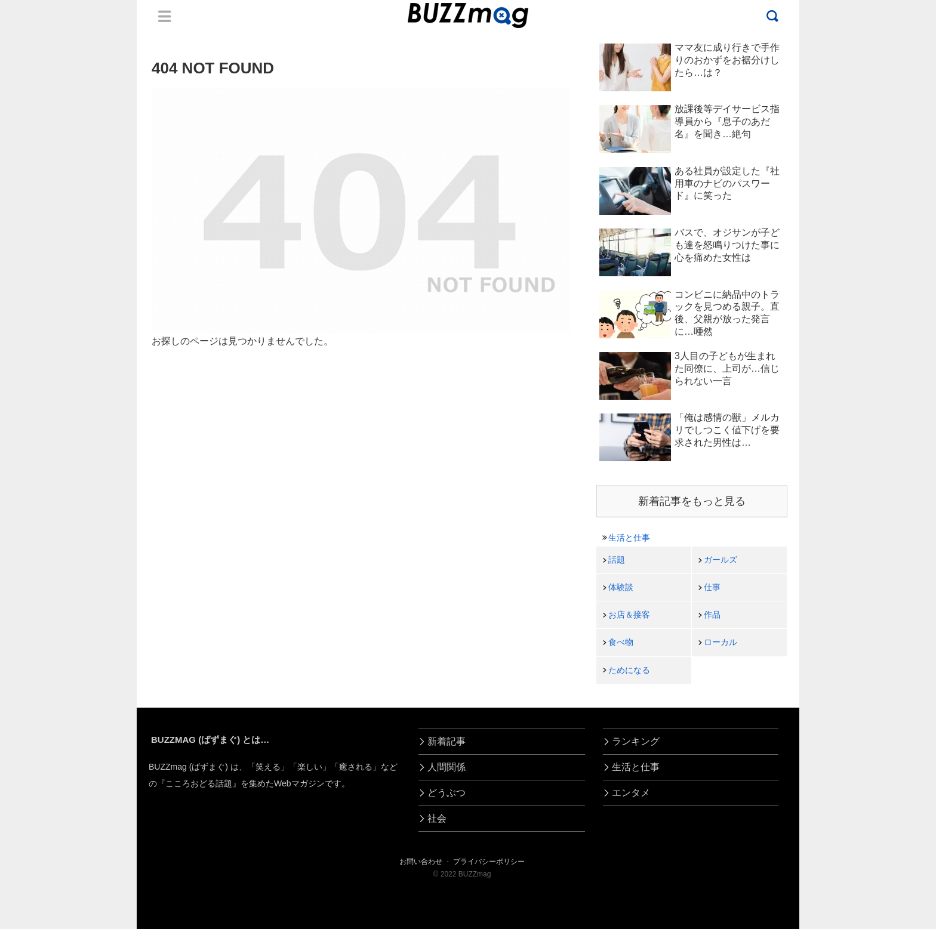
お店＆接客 (629, 614)
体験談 (620, 587)
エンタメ (631, 793)
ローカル (720, 642)
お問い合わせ (420, 861)
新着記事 (446, 741)
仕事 (712, 587)
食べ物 (620, 642)
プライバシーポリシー (489, 861)
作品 (712, 614)
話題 (616, 559)
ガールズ (720, 559)
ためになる (629, 670)
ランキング (636, 741)
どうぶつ (446, 793)
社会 (437, 818)
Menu (165, 16)
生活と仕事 (629, 537)
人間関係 (446, 767)
